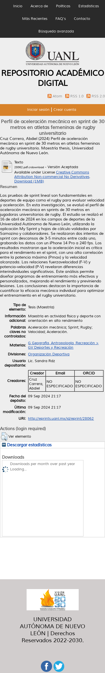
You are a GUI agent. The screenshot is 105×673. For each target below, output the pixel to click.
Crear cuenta (64, 109)
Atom (58, 96)
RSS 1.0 (77, 96)
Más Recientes (34, 19)
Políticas (63, 6)
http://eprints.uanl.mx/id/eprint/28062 (61, 418)
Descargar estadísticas (27, 444)
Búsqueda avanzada (56, 31)
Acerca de (39, 6)
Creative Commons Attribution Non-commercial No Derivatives (51, 174)
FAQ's (60, 19)
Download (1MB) (29, 181)
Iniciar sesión (38, 109)
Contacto (82, 19)
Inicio (17, 6)
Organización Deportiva (48, 354)
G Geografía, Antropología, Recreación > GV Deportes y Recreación (63, 345)
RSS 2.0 (98, 96)
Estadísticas (88, 6)
